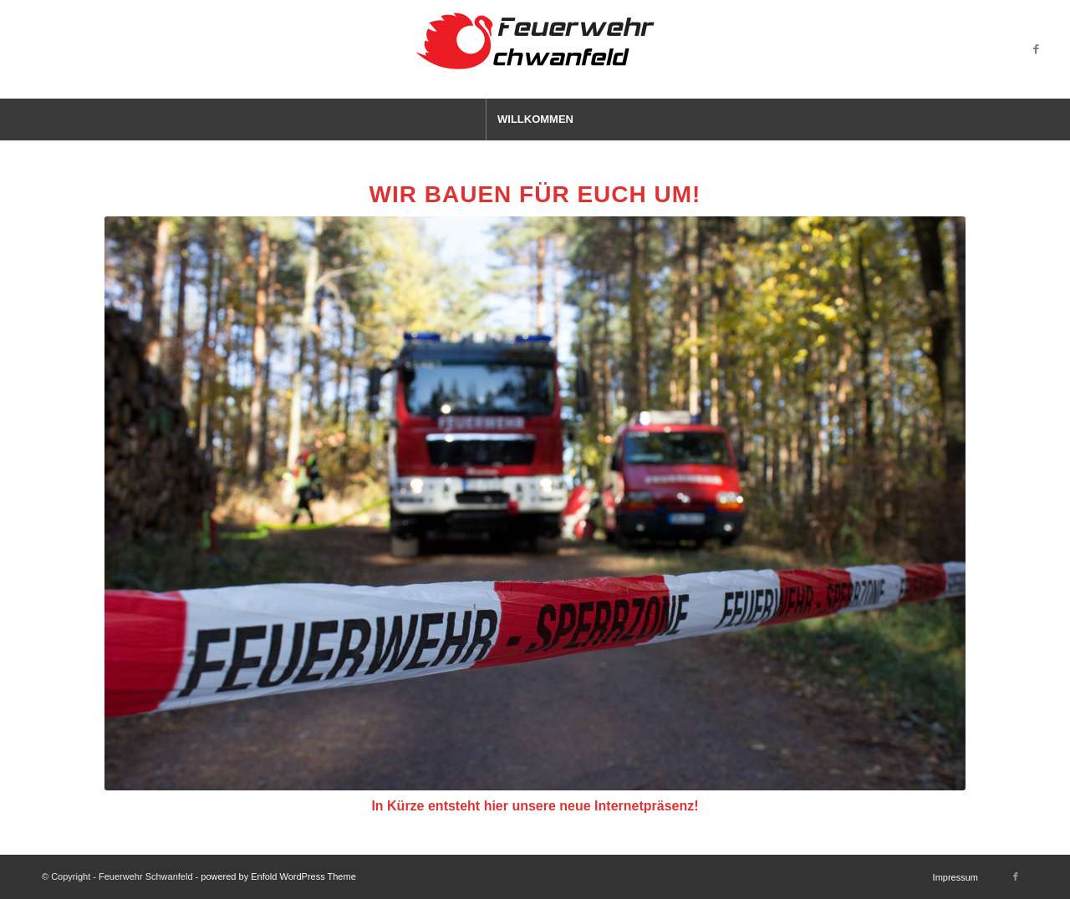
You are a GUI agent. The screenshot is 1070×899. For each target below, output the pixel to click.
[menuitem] (535, 119)
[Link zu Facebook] (1035, 49)
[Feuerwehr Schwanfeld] (535, 49)
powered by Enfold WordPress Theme (278, 876)
